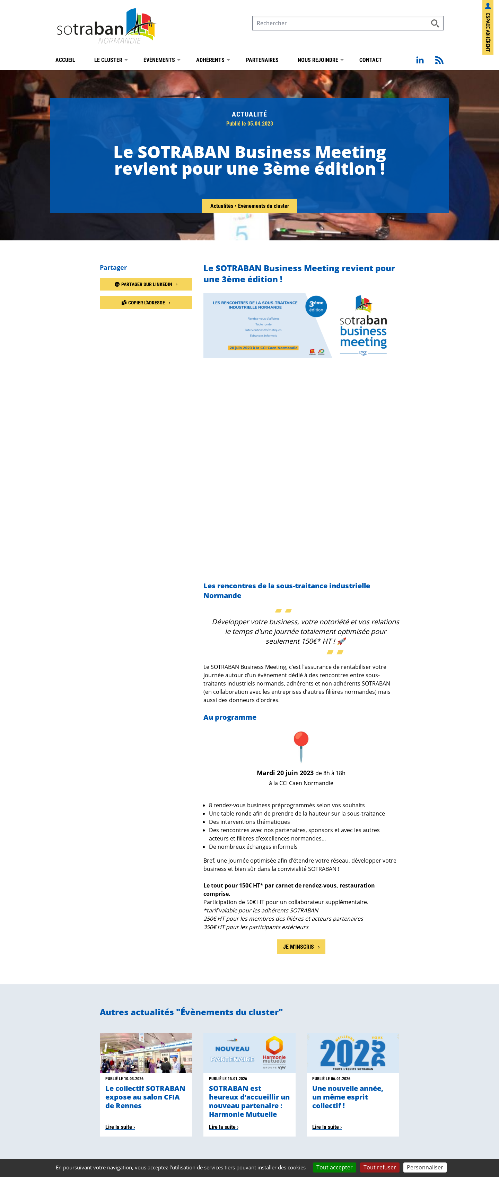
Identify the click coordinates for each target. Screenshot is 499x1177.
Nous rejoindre (318, 61)
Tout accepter (334, 1167)
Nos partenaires (77, 1111)
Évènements (159, 61)
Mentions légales (69, 1157)
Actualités (222, 207)
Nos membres (72, 1103)
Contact (370, 61)
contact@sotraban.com (187, 1067)
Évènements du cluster (263, 207)
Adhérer (66, 1128)
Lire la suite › (120, 933)
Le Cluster (108, 61)
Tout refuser (380, 1167)
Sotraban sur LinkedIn (388, 1061)
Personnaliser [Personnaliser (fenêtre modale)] (425, 1167)
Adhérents (210, 61)
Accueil (65, 61)
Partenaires (262, 61)
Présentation (73, 1095)
